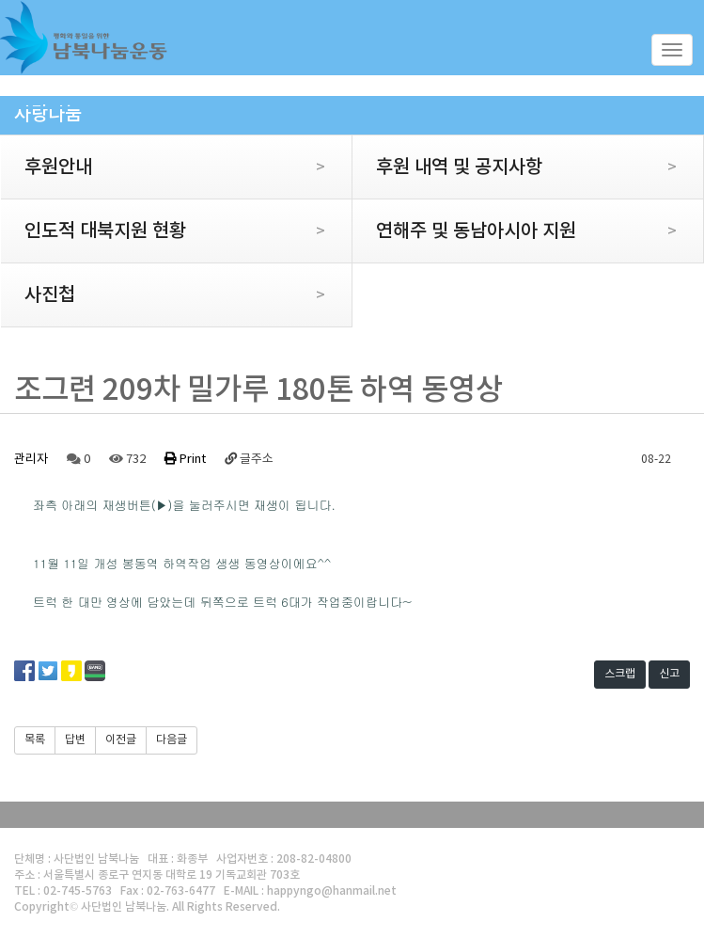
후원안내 (163, 167)
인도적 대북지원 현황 (163, 231)
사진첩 (163, 295)
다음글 (171, 740)
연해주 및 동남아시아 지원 (514, 231)
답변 (75, 740)
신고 (669, 674)
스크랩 (619, 674)
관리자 (31, 460)
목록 (34, 740)
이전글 (120, 740)
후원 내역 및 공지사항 (514, 167)
